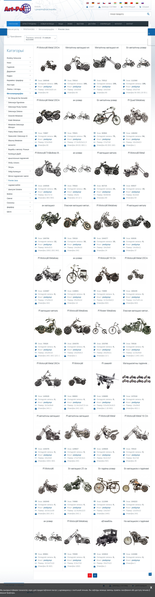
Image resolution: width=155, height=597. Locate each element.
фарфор (10, 207)
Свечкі (9, 198)
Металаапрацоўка (46, 29)
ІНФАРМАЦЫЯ (105, 24)
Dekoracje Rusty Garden (17, 107)
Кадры (9, 76)
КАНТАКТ (129, 24)
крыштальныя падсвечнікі (18, 158)
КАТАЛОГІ (118, 24)
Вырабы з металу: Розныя (18, 149)
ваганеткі (11, 145)
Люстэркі (10, 85)
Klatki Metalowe (14, 120)
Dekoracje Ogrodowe (16, 103)
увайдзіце (47, 87)
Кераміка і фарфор (15, 80)
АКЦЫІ (60, 24)
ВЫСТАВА (80, 24)
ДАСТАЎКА (92, 24)
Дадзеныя (11, 71)
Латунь (11, 167)
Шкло (9, 212)
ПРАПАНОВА (13, 24)
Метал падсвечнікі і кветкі (18, 176)
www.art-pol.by (13, 29)
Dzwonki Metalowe (15, 116)
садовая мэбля (14, 185)
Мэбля (9, 194)
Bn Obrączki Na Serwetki (17, 98)
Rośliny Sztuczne (14, 58)
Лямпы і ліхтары (14, 89)
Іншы (9, 63)
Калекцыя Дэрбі (14, 154)
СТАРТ (91, 7)
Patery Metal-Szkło (15, 132)
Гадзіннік (10, 67)
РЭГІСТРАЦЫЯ (129, 7)
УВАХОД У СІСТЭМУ (109, 7)
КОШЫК (146, 7)
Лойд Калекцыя (14, 172)
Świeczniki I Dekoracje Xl (17, 136)
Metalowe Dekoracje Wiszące (16, 126)
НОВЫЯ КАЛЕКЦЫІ (47, 24)
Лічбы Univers (13, 163)
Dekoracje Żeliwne (15, 111)
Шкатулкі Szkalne (15, 189)
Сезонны (10, 203)
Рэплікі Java (63, 29)
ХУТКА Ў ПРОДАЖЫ (29, 24)
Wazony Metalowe (15, 141)
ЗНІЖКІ (69, 24)
